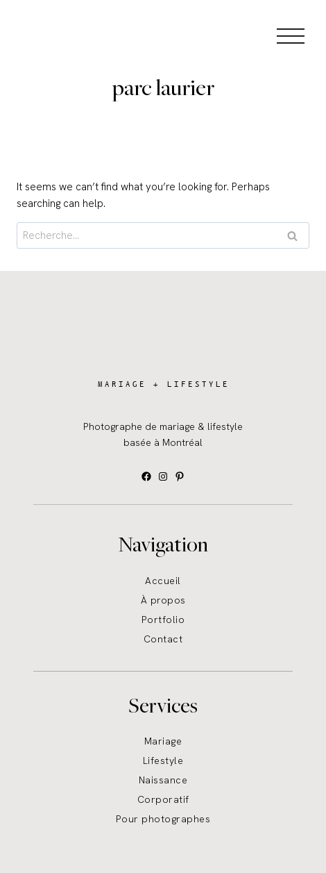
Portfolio (163, 619)
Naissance (163, 780)
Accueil (163, 580)
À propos (163, 600)
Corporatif (163, 799)
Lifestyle (163, 760)
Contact (163, 639)
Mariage (163, 741)
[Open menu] (290, 35)
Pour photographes (163, 819)
